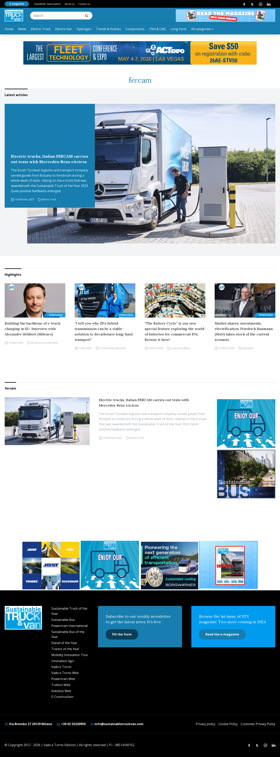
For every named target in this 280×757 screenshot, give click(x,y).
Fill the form (122, 634)
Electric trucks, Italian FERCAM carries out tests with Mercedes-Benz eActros (49, 159)
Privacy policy (205, 724)
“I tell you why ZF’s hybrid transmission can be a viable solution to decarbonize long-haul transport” (104, 331)
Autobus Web (61, 691)
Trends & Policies (108, 29)
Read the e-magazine (222, 634)
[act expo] (140, 53)
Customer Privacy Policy (258, 724)
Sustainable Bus (63, 620)
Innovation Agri (62, 661)
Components (135, 29)
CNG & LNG (157, 29)
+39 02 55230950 (71, 724)
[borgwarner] (169, 566)
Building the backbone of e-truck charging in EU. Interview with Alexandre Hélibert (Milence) (32, 328)
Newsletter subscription (47, 4)
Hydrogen (84, 29)
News (22, 29)
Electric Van (63, 29)
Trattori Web (60, 685)
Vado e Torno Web (65, 673)
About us (69, 4)
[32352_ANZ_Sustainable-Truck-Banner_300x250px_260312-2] (51, 566)
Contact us (84, 4)
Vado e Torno (61, 667)
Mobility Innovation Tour (69, 655)
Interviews (52, 342)
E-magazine (17, 3)
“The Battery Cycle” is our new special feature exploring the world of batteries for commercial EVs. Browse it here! (174, 331)
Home (9, 29)
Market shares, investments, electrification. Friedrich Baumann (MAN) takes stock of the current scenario (244, 331)
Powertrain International (69, 626)
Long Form (178, 29)
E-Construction (62, 697)
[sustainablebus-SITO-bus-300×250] (246, 474)
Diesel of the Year (64, 643)
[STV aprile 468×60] (225, 15)
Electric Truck (41, 29)
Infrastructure (38, 342)
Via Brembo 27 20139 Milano (28, 724)
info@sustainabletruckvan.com (117, 724)
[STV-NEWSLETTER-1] (246, 423)
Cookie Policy (228, 724)
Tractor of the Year (65, 649)
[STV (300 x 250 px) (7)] (229, 565)
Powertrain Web (63, 679)
